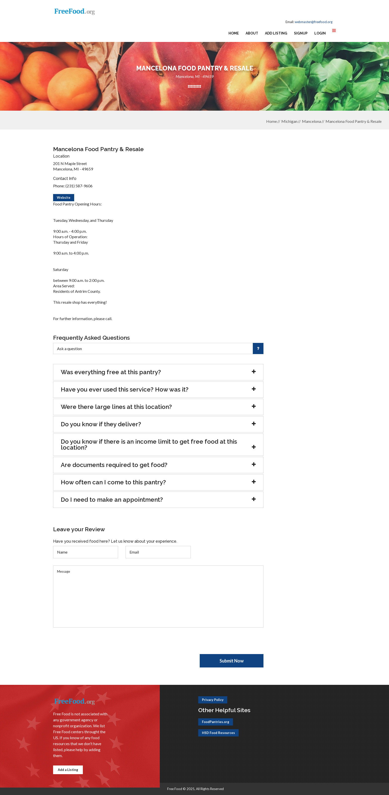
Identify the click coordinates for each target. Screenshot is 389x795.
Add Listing (276, 33)
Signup (301, 33)
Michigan (289, 121)
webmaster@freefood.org (313, 22)
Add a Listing (68, 770)
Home (233, 33)
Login (320, 33)
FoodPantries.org (215, 722)
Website (63, 197)
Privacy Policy (213, 700)
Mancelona (311, 121)
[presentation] (91, 644)
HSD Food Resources (218, 733)
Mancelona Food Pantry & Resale (353, 121)
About (252, 33)
